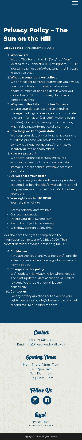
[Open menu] (75, 3)
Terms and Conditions (41, 425)
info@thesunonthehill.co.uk (58, 68)
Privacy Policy (41, 421)
